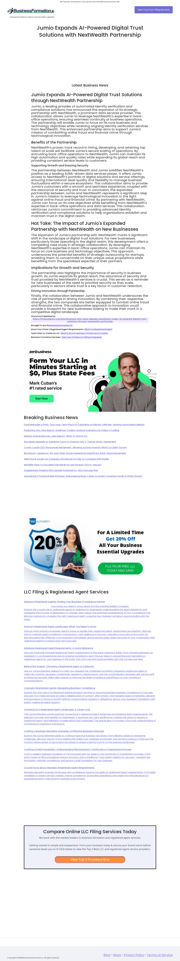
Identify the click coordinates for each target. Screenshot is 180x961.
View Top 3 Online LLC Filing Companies (82, 337)
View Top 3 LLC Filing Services (154, 9)
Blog (107, 959)
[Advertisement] (90, 59)
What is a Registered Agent (98, 329)
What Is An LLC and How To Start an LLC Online (84, 333)
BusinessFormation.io (61, 325)
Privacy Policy (134, 959)
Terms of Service (160, 959)
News (117, 959)
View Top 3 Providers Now (90, 859)
